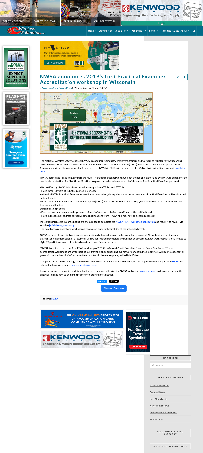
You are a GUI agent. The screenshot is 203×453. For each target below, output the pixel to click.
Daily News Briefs (158, 399)
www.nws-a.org (148, 270)
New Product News (159, 405)
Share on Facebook (114, 288)
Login (161, 23)
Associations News (50, 88)
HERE (175, 261)
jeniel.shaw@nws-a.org (61, 225)
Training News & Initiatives (163, 412)
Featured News (65, 88)
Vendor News (156, 419)
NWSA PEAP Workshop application (135, 221)
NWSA (54, 298)
